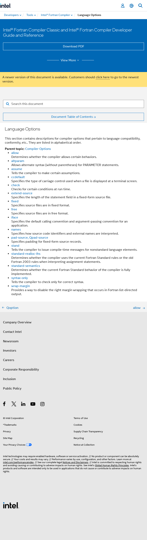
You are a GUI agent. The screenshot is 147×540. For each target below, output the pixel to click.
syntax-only (19, 278)
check (15, 185)
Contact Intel (12, 332)
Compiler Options (38, 149)
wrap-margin (20, 286)
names (16, 230)
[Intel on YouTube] (33, 404)
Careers (8, 360)
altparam (17, 161)
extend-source (21, 193)
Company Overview (17, 322)
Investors (9, 351)
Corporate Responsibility (21, 370)
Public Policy (12, 388)
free (14, 209)
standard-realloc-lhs (25, 254)
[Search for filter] (73, 104)
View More (70, 60)
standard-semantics (25, 266)
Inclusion (9, 379)
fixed (15, 201)
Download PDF (73, 46)
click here (103, 77)
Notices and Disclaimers (75, 462)
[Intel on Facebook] (4, 404)
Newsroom (11, 341)
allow (15, 153)
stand (15, 246)
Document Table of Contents (72, 117)
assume (16, 169)
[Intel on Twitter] (14, 404)
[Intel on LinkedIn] (23, 404)
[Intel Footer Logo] (11, 505)
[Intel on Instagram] (43, 404)
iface (14, 217)
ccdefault (18, 177)
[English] (131, 5)
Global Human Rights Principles (112, 465)
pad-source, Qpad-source (29, 238)
